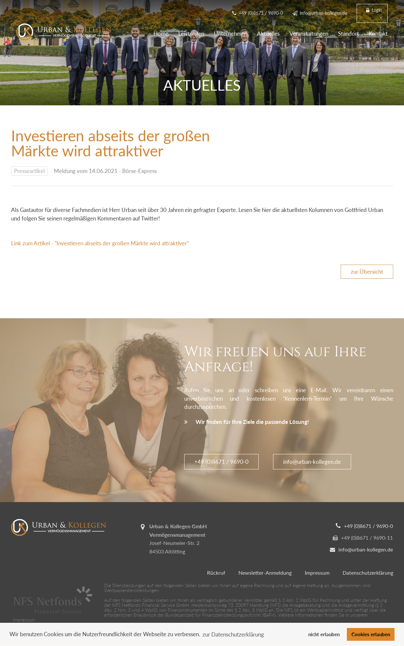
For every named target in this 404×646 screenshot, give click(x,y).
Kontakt (378, 33)
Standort (348, 33)
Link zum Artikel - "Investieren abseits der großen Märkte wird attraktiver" (100, 243)
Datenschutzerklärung (368, 572)
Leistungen (191, 33)
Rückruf (216, 572)
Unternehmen (230, 33)
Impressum (317, 572)
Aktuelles (268, 33)
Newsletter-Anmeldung (265, 572)
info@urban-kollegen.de (312, 461)
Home (161, 33)
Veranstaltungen (308, 33)
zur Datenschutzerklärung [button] (233, 634)
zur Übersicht (367, 271)
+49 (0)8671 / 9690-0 (221, 461)
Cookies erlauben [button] (370, 634)
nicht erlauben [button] (324, 634)
